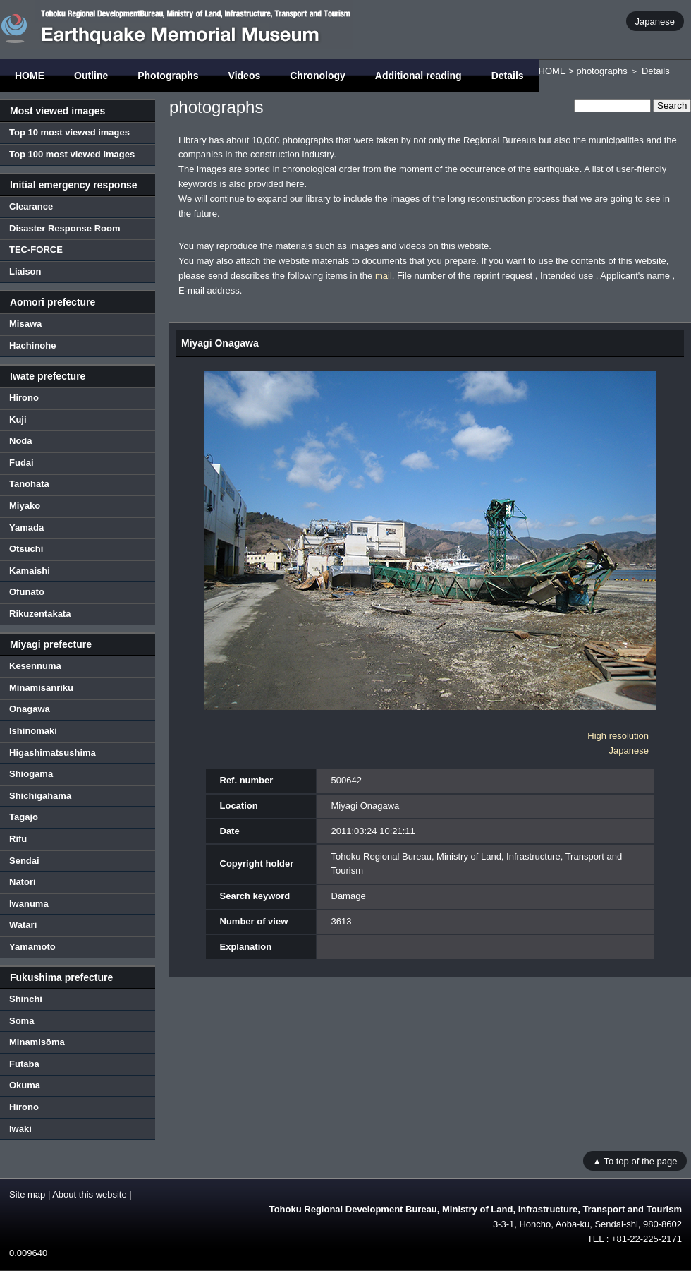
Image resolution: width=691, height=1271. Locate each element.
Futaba (24, 1064)
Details (507, 75)
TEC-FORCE (36, 249)
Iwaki (20, 1129)
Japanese (655, 21)
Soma (21, 1021)
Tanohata (29, 483)
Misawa (25, 323)
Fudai (21, 462)
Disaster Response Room (65, 228)
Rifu (18, 838)
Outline (91, 75)
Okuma (24, 1085)
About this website (89, 1194)
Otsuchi (26, 548)
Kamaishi (29, 570)
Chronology (318, 75)
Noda (20, 440)
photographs (601, 71)
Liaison (25, 271)
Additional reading (418, 75)
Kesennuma (35, 666)
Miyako (24, 505)
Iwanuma (29, 903)
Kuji (18, 419)
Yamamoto (32, 946)
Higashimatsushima (52, 752)
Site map (27, 1194)
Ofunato (26, 591)
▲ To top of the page (634, 1160)
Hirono (24, 397)
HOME (29, 75)
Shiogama (31, 774)
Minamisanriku (41, 687)
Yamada (26, 527)
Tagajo (23, 817)
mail (383, 275)
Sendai (24, 860)
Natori (22, 882)
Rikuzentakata (40, 613)
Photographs (167, 75)
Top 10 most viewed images (69, 132)
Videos (244, 75)
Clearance (31, 206)
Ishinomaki (33, 730)
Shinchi (25, 999)
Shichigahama (40, 795)
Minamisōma (37, 1042)
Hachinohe (32, 345)
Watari (23, 925)
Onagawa (29, 709)
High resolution (618, 735)
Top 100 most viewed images (72, 154)
